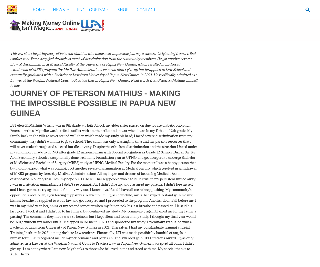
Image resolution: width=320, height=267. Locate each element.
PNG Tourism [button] (91, 9)
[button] (308, 10)
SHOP (123, 9)
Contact (146, 9)
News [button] (59, 9)
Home (39, 9)
